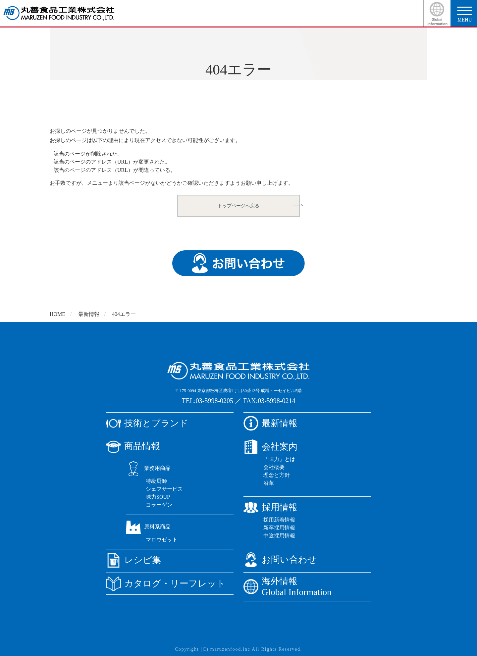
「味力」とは (279, 459)
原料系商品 (148, 527)
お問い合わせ (280, 559)
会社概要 (274, 467)
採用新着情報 (279, 520)
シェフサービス (164, 489)
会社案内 (270, 446)
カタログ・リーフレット (166, 583)
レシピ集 (133, 560)
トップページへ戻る (238, 205)
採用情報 (270, 507)
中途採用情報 (279, 535)
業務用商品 (148, 468)
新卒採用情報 (279, 527)
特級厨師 (156, 481)
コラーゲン (159, 505)
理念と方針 (276, 475)
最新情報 (88, 314)
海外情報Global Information (287, 586)
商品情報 (133, 446)
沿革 (268, 483)
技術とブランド (147, 423)
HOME (57, 314)
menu (464, 15)
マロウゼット (162, 539)
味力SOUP (158, 497)
